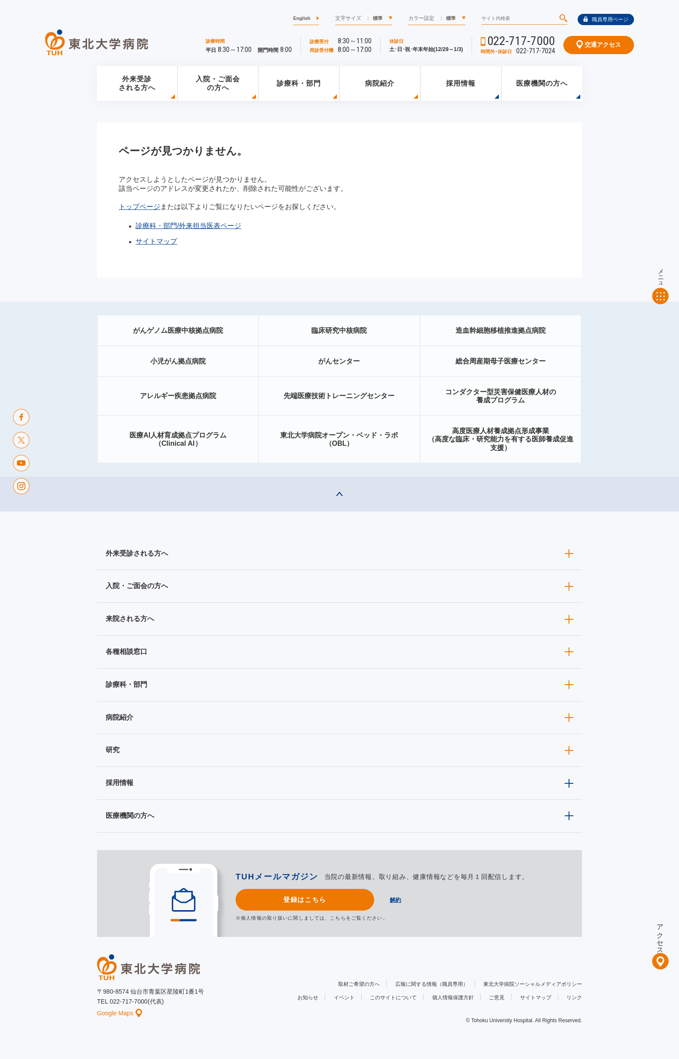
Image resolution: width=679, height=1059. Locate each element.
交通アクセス (598, 44)
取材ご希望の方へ (359, 984)
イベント (344, 998)
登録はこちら (304, 899)
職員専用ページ (605, 19)
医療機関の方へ (542, 83)
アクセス (660, 935)
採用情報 (460, 83)
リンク (574, 998)
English (301, 18)
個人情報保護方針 (453, 998)
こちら (338, 918)
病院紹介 (379, 83)
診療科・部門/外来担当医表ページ (188, 225)
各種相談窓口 (126, 651)
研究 (113, 749)
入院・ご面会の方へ (218, 83)
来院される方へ (130, 618)
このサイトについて (393, 998)
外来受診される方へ (137, 83)
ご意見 (496, 998)
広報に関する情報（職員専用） (431, 984)
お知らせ (307, 998)
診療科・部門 (299, 83)
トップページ (139, 206)
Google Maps (119, 1013)
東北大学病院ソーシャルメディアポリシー (532, 984)
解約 (395, 900)
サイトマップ (156, 241)
